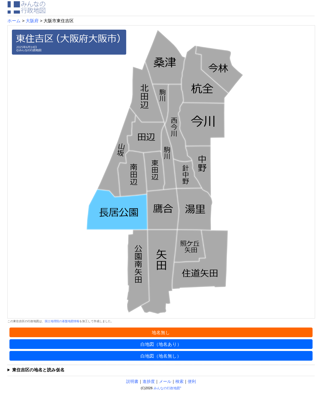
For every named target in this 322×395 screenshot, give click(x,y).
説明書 (132, 381)
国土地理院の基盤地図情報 (62, 321)
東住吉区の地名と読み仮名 (38, 369)
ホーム (14, 20)
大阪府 (32, 20)
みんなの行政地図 (167, 388)
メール (165, 381)
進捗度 (149, 381)
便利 (192, 381)
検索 (179, 381)
